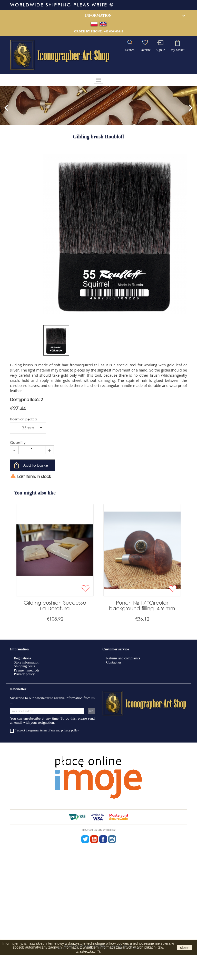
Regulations (22, 658)
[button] (6, 105)
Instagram (112, 839)
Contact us (114, 662)
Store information (26, 662)
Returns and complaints (123, 658)
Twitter (85, 839)
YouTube (94, 839)
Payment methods (27, 670)
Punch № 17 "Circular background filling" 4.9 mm (142, 605)
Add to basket (36, 465)
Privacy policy (24, 674)
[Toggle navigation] (98, 80)
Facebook (103, 839)
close (184, 947)
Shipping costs (24, 666)
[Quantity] (31, 449)
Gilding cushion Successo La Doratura (55, 605)
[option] (98, 105)
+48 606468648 (113, 31)
